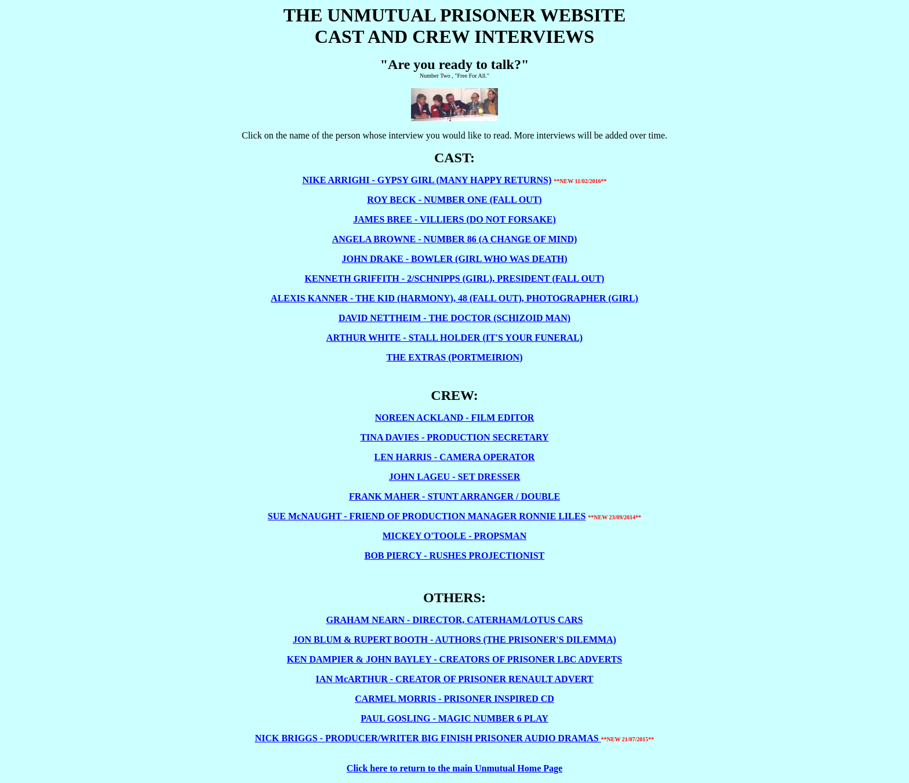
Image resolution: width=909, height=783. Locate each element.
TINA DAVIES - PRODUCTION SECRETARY (454, 437)
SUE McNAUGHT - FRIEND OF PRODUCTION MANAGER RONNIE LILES (427, 516)
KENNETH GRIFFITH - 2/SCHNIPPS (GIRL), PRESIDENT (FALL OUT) (455, 278)
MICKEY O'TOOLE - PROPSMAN (454, 536)
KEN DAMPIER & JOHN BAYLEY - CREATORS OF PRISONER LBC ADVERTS (454, 659)
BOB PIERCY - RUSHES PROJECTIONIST (455, 555)
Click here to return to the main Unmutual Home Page (454, 768)
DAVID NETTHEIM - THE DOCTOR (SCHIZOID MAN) (454, 318)
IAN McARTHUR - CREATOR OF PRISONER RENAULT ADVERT (454, 679)
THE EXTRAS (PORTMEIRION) (454, 357)
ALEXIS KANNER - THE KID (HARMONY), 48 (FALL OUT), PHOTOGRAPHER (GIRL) (454, 298)
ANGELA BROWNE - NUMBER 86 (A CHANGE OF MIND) (454, 239)
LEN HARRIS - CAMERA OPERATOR (454, 457)
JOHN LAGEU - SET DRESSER (454, 477)
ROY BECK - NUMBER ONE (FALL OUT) (454, 200)
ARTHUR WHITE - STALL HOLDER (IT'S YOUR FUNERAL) (454, 338)
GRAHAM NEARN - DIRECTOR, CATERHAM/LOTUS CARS (454, 620)
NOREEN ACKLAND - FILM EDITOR (454, 418)
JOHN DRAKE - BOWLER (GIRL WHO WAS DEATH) (455, 259)
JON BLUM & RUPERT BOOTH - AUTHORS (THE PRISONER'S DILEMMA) (454, 639)
